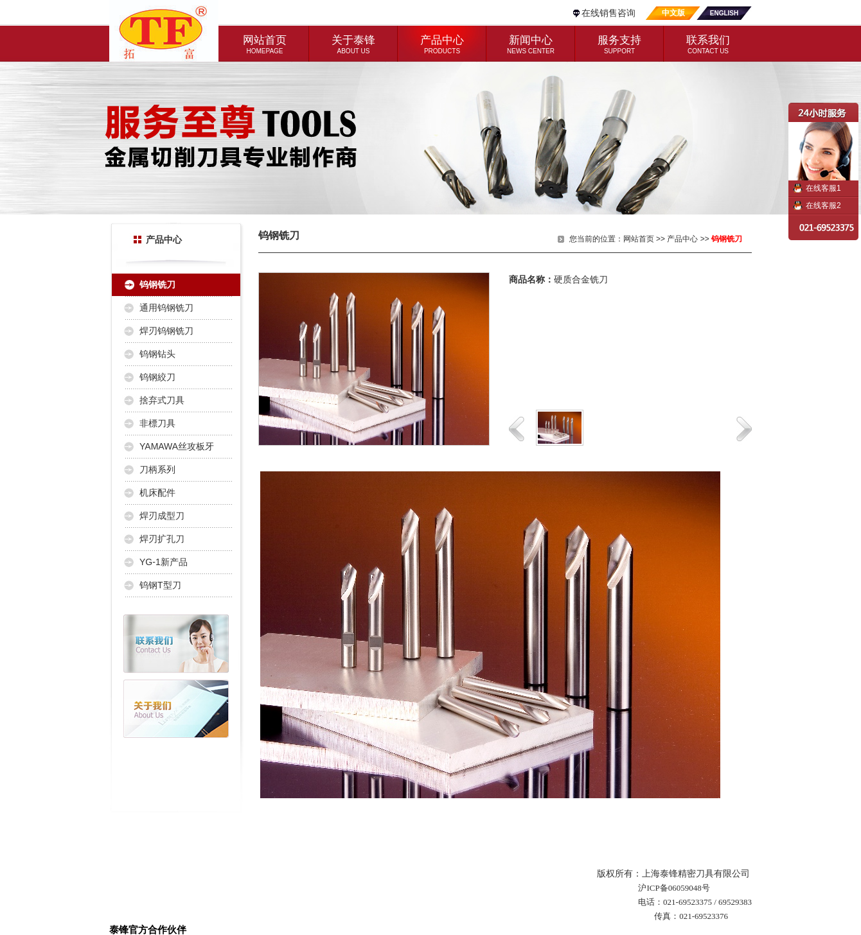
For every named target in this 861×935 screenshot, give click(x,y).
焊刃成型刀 (161, 516)
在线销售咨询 (608, 13)
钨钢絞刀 (157, 377)
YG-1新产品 (163, 562)
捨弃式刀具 (161, 400)
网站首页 (638, 238)
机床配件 (157, 492)
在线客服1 (823, 188)
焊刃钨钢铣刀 (166, 331)
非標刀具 (157, 423)
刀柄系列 (157, 469)
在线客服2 (823, 205)
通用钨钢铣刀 (166, 307)
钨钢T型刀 (160, 585)
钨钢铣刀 (157, 284)
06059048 (685, 888)
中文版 (673, 12)
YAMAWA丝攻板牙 (176, 446)
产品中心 (682, 238)
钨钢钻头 (157, 354)
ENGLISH (724, 13)
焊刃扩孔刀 (161, 539)
